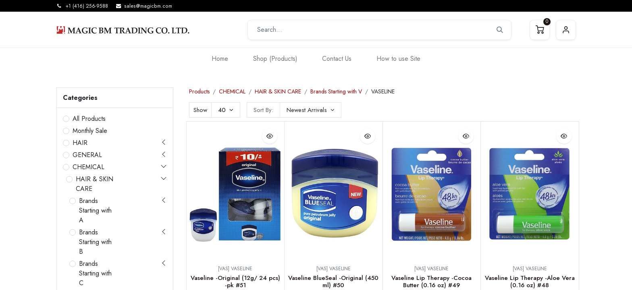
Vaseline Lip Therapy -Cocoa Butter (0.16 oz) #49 (431, 281)
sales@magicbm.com (148, 6)
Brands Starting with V (336, 91)
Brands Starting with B (95, 242)
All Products (89, 118)
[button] (310, 110)
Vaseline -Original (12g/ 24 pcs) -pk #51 (235, 281)
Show (200, 110)
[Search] (500, 29)
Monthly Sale (90, 130)
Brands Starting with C (95, 273)
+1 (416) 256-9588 (87, 6)
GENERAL (87, 155)
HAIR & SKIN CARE (94, 183)
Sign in (566, 30)
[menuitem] (220, 58)
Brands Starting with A (95, 210)
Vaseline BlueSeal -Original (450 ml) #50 (333, 281)
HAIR (80, 142)
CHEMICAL (88, 167)
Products (199, 91)
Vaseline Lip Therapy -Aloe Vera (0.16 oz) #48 (530, 281)
